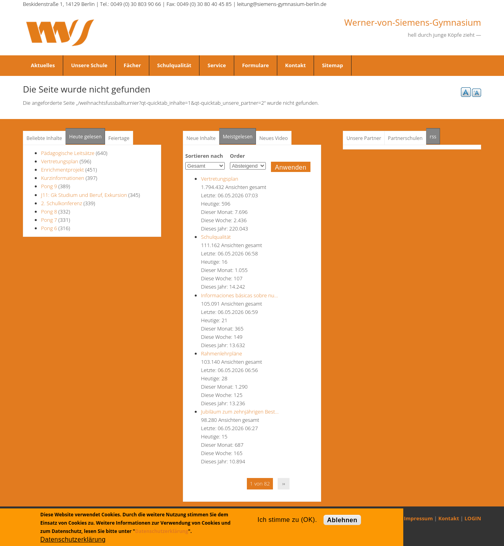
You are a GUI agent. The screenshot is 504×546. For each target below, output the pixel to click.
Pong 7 (49, 219)
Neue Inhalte (201, 138)
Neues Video (273, 138)
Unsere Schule (89, 65)
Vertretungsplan (59, 161)
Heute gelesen (85, 136)
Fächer (132, 65)
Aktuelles (43, 65)
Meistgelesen (238, 136)
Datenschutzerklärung (161, 531)
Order (237, 155)
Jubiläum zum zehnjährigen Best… (239, 411)
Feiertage (118, 138)
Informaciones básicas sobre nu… (239, 295)
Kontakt (295, 65)
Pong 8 (49, 211)
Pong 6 (49, 228)
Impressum (418, 518)
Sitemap (332, 65)
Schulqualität (174, 65)
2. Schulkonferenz (61, 203)
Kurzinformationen (62, 177)
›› (283, 483)
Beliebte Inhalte (44, 138)
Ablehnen (342, 520)
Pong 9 (49, 186)
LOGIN (473, 518)
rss (435, 134)
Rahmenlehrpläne (221, 353)
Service (216, 65)
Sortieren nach (204, 155)
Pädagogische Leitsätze (67, 153)
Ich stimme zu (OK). (287, 519)
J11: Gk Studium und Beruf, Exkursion (84, 194)
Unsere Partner (363, 138)
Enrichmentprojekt (62, 169)
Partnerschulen (405, 138)
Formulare (255, 65)
